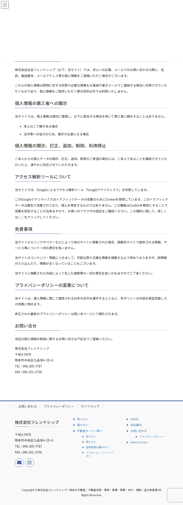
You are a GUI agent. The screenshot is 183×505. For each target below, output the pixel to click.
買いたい (82, 419)
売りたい (91, 436)
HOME (134, 419)
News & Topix (139, 442)
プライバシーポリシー (58, 406)
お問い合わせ (27, 406)
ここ (21, 217)
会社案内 (135, 425)
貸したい (91, 442)
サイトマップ (90, 406)
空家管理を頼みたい (97, 447)
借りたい (82, 425)
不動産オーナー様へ (89, 431)
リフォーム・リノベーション (99, 454)
